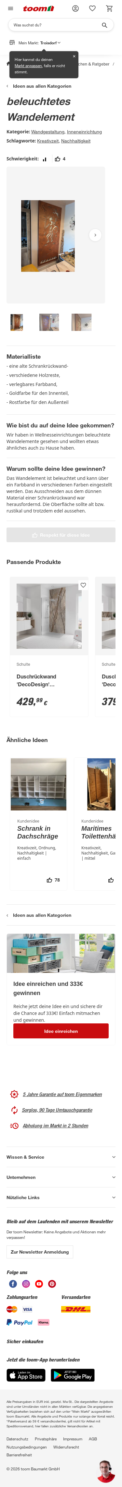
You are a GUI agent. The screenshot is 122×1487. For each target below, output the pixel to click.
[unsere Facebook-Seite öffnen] (13, 1284)
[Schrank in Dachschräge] (38, 824)
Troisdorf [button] (50, 42)
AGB (93, 1438)
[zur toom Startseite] (38, 8)
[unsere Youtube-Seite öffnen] (39, 1284)
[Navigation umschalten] (10, 8)
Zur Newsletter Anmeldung (40, 1252)
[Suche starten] (104, 24)
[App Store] (26, 1375)
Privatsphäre (46, 1438)
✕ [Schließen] (74, 56)
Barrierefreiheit (19, 1454)
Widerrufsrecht (66, 1447)
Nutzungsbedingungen (27, 1447)
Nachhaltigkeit (75, 140)
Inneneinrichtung (84, 131)
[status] (92, 8)
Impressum (72, 1438)
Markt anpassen (28, 65)
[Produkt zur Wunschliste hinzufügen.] (83, 585)
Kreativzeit (48, 140)
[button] (75, 8)
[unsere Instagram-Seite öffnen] (26, 1284)
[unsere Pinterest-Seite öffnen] (52, 1284)
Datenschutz (17, 1438)
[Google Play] (73, 1375)
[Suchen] (57, 25)
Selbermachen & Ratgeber (85, 64)
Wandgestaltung (47, 131)
